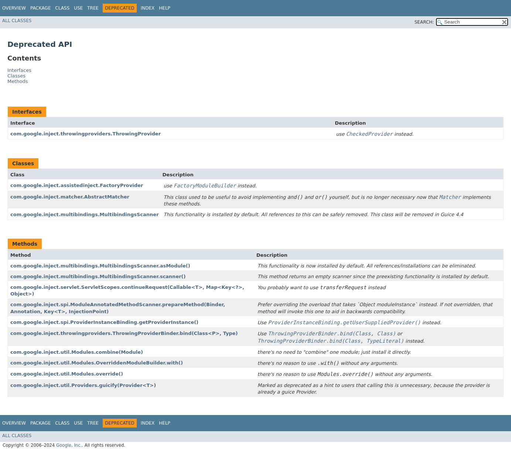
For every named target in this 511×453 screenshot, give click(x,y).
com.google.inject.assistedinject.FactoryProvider (76, 185)
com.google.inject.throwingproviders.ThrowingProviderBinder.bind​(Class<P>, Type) (124, 333)
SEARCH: (424, 22)
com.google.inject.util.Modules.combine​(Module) (76, 352)
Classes (16, 76)
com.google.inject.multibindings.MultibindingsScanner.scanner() (98, 276)
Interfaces (19, 70)
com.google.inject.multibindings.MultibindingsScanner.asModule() (100, 266)
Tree (93, 8)
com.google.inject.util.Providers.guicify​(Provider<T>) (83, 385)
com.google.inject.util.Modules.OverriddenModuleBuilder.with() (96, 363)
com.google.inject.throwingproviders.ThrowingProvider (85, 133)
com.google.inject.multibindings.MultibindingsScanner (84, 214)
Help (164, 8)
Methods (17, 81)
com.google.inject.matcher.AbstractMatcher (69, 197)
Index (148, 8)
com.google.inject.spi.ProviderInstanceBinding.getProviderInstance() (104, 322)
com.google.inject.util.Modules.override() (66, 374)
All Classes (16, 20)
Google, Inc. (69, 445)
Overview (14, 8)
